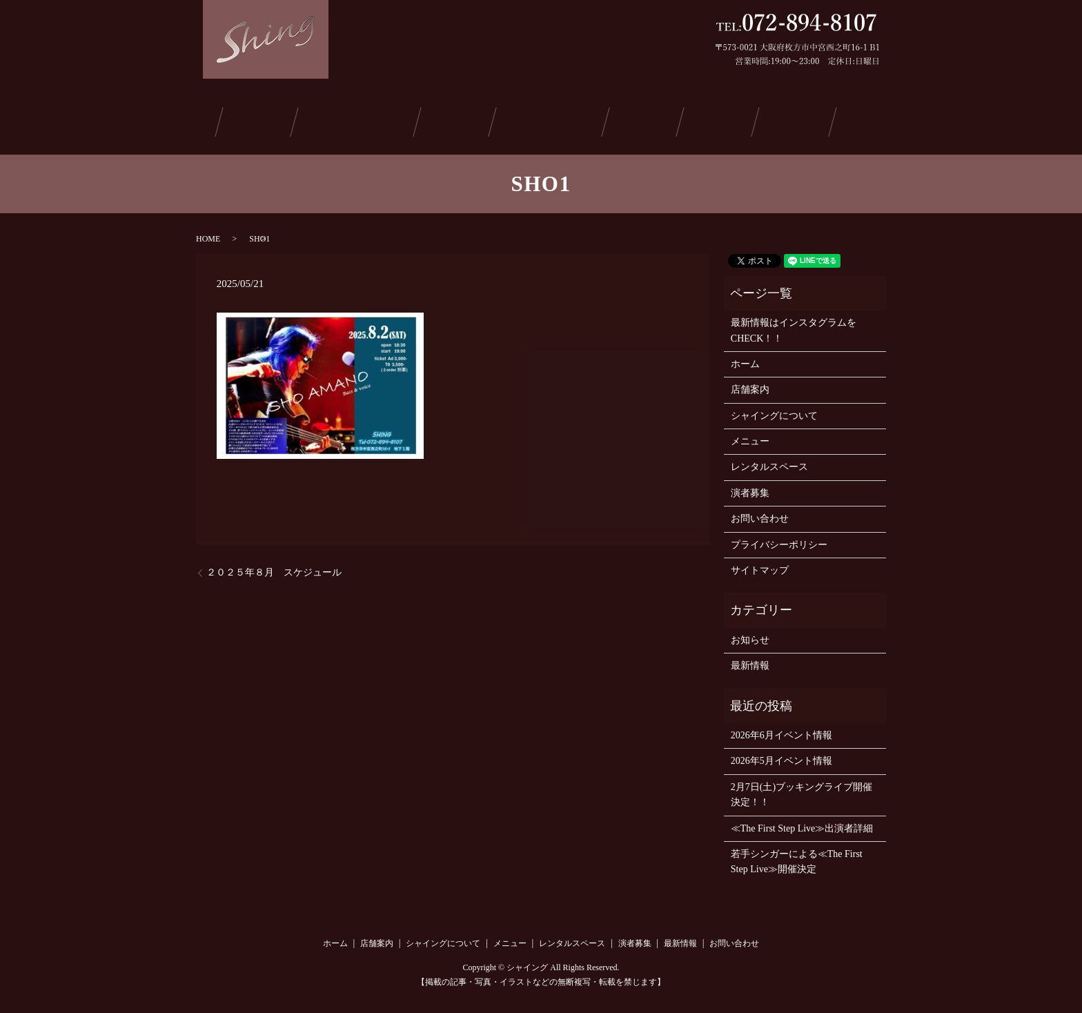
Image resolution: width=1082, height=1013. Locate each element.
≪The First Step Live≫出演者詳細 (802, 823)
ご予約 (786, 120)
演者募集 (646, 120)
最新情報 (717, 120)
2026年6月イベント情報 (781, 731)
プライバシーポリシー (779, 540)
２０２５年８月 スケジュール (274, 568)
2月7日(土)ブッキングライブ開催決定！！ (801, 790)
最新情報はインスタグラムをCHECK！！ (793, 326)
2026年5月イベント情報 (781, 756)
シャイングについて (362, 120)
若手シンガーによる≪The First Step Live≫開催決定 (797, 857)
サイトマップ (760, 566)
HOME (208, 234)
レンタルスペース (553, 120)
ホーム (199, 120)
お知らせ (750, 635)
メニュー (461, 120)
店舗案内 (264, 120)
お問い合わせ (866, 120)
